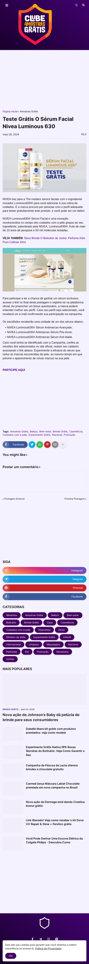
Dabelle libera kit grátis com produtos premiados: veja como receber (51, 730)
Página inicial (10, 111)
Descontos (44, 629)
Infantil (67, 637)
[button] (7, 5)
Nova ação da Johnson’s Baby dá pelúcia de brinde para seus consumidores (41, 717)
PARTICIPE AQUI (14, 369)
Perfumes (11, 651)
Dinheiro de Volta (15, 637)
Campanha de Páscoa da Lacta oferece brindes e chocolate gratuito (52, 767)
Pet (27, 651)
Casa (50, 622)
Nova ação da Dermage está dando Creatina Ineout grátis (55, 803)
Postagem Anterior (14, 498)
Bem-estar (45, 431)
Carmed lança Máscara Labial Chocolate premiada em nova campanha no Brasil (53, 785)
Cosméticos (76, 431)
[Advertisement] (44, 79)
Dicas (61, 629)
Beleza (34, 431)
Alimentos (11, 615)
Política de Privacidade (48, 948)
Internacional (13, 644)
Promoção (69, 435)
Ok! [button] (11, 955)
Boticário (11, 622)
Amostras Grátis (29, 111)
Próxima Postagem (75, 498)
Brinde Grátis (60, 431)
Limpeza (34, 644)
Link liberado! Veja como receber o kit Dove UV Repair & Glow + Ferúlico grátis (55, 822)
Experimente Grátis (39, 435)
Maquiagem (53, 644)
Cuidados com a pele (15, 435)
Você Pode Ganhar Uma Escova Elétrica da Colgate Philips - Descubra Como (54, 840)
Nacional (57, 435)
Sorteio (10, 659)
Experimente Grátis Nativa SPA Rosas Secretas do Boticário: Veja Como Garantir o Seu (55, 751)
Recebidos (62, 651)
